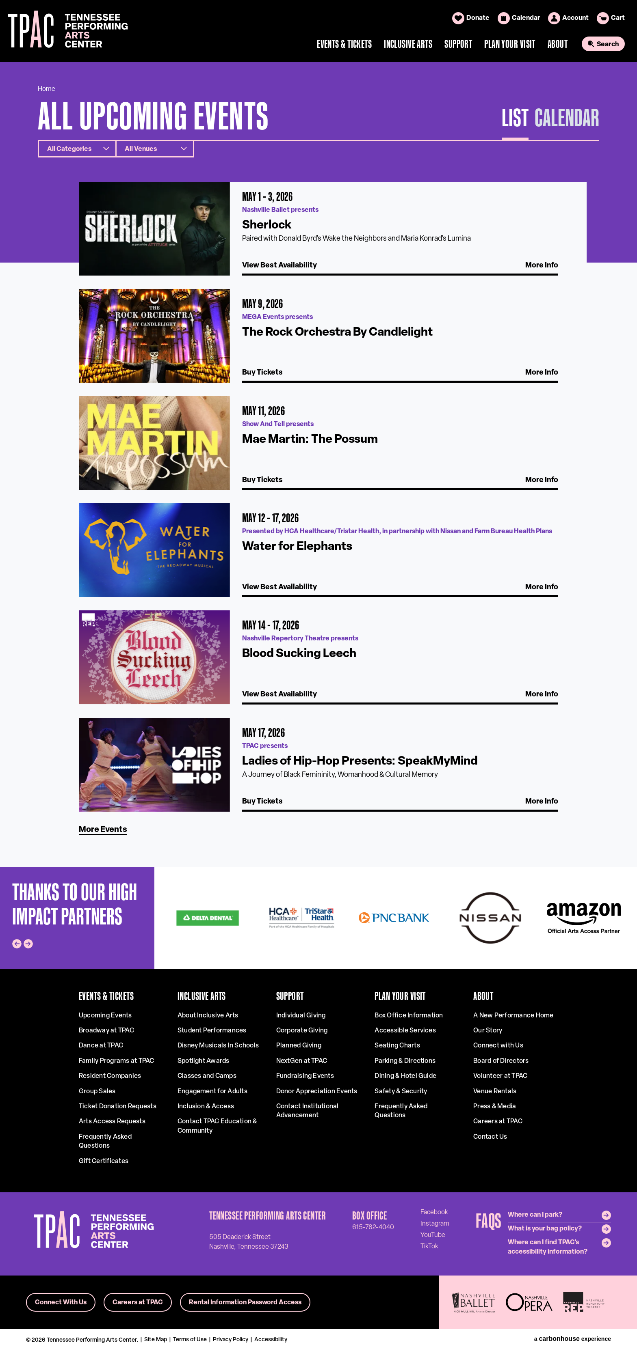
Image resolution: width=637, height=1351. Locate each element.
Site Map (155, 1340)
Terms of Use (190, 1340)
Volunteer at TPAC (500, 1076)
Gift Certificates (103, 1161)
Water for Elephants (297, 547)
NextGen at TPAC (301, 1061)
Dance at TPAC (101, 1046)
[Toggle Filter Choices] (77, 148)
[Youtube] (432, 1235)
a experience (572, 1339)
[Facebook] (434, 1212)
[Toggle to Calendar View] (567, 121)
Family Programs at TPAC (116, 1061)
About (558, 43)
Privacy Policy (230, 1340)
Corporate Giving (302, 1031)
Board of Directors (501, 1061)
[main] (318, 464)
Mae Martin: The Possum (310, 440)
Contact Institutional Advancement (307, 1111)
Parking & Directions (405, 1061)
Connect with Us (498, 1046)
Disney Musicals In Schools (218, 1046)
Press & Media (494, 1106)
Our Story (487, 1031)
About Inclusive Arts (208, 1016)
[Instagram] (434, 1223)
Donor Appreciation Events (317, 1091)
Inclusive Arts (408, 43)
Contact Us (490, 1137)
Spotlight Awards (204, 1061)
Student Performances (212, 1031)
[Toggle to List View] (515, 121)
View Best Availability (279, 265)
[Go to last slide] (17, 943)
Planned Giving (298, 1046)
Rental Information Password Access (245, 1302)
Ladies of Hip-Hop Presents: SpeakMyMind (360, 761)
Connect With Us (61, 1302)
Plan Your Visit (509, 43)
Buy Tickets (262, 373)
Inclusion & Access (206, 1106)
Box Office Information (409, 1016)
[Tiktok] (429, 1246)
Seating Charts (397, 1046)
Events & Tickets (344, 43)
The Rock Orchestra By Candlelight (337, 332)
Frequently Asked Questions (105, 1141)
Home (46, 89)
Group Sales (97, 1091)
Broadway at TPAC (106, 1031)
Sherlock (267, 225)
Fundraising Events (305, 1076)
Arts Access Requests (112, 1121)
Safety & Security (401, 1091)
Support (458, 43)
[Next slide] (28, 943)
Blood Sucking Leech (299, 654)
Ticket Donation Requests (117, 1106)
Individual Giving (301, 1016)
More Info (541, 265)
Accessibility (270, 1340)
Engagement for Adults (212, 1091)
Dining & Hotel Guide (405, 1076)
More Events (103, 830)
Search (608, 44)
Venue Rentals (494, 1091)
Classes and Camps (207, 1076)
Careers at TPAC (497, 1121)
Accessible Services (405, 1031)
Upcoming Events (105, 1016)
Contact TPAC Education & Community (217, 1126)
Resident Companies (110, 1076)
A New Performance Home (513, 1016)
